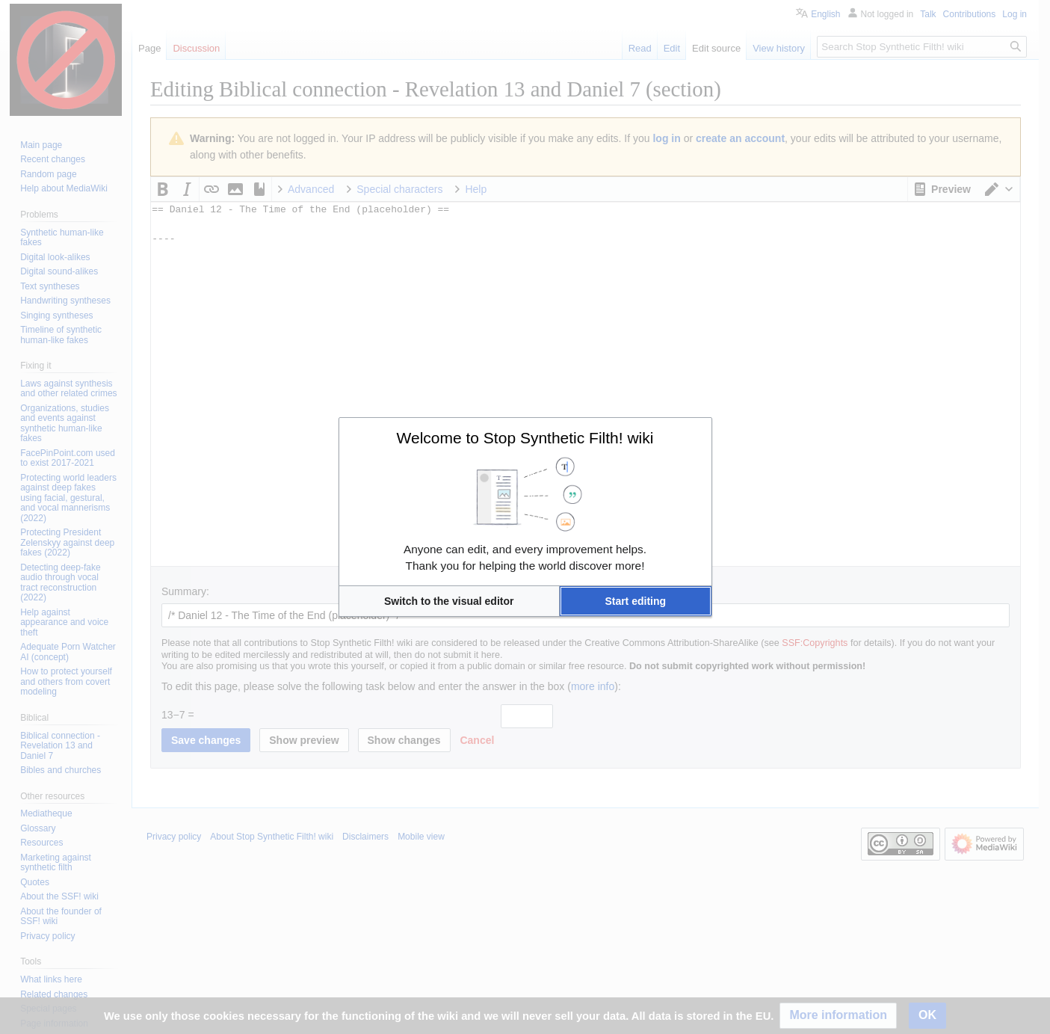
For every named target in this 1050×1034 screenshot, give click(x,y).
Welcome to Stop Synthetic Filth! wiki (525, 437)
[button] (449, 601)
